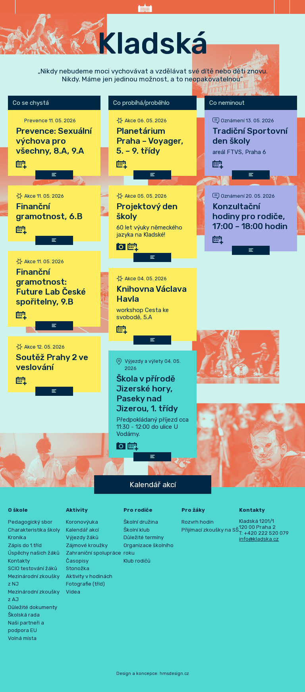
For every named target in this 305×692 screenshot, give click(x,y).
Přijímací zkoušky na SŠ (210, 530)
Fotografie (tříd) (85, 584)
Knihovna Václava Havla (151, 294)
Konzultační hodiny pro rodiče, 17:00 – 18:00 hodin (250, 216)
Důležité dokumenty (32, 607)
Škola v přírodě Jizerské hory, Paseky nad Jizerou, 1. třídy (147, 393)
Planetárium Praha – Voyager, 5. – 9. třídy (149, 141)
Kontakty (19, 561)
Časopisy (77, 561)
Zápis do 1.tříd (25, 545)
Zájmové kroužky (87, 545)
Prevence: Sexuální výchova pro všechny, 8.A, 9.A (54, 141)
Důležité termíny (144, 537)
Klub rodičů (137, 561)
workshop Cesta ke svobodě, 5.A (142, 313)
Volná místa (22, 638)
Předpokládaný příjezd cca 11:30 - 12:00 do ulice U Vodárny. (152, 427)
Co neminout (227, 102)
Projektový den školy (147, 211)
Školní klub (137, 530)
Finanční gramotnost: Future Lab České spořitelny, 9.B (51, 286)
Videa (73, 592)
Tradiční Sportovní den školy (250, 136)
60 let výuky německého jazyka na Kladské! (149, 231)
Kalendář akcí (152, 484)
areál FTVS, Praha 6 (239, 152)
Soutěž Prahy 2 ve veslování (52, 362)
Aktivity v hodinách (89, 576)
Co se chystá (31, 102)
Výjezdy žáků (82, 537)
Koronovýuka (82, 522)
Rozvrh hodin (197, 522)
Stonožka (77, 568)
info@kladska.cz (259, 539)
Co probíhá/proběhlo (141, 102)
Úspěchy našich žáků (34, 553)
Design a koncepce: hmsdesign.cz (152, 673)
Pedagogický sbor (30, 522)
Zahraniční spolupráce (93, 553)
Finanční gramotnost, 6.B (49, 211)
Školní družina (141, 522)
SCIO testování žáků (32, 568)
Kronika (17, 537)
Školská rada (24, 615)
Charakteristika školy (34, 530)
